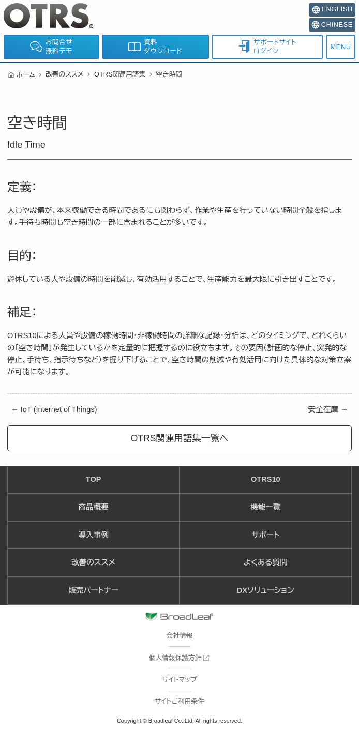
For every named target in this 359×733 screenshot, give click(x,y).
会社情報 (179, 635)
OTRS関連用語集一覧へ (179, 438)
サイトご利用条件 (179, 701)
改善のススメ (65, 74)
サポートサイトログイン (267, 46)
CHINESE (332, 25)
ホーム (26, 75)
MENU (341, 47)
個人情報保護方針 (175, 658)
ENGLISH (332, 9)
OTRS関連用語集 (119, 74)
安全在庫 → (328, 409)
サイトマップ (179, 679)
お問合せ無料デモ (51, 46)
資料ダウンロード (155, 46)
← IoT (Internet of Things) (54, 409)
